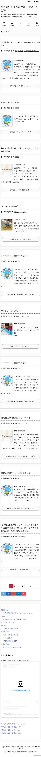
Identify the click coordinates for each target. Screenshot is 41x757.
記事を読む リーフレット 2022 (20, 132)
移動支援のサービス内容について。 (16, 473)
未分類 (17, 108)
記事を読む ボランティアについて (20, 346)
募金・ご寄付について (10, 635)
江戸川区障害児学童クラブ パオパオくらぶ (18, 613)
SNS (16, 51)
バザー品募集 (7, 638)
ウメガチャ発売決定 (10, 206)
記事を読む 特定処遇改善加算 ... (20, 190)
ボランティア (25, 316)
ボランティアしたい (8, 622)
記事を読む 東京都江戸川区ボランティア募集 (20, 456)
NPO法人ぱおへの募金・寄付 (11, 727)
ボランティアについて (11, 311)
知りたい (4, 625)
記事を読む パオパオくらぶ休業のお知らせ (20, 294)
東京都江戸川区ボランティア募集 (16, 418)
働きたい (4, 616)
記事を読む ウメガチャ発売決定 (20, 239)
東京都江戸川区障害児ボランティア (13, 724)
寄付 (25, 51)
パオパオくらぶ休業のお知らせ (15, 256)
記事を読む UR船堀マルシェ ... (20, 86)
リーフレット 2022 (10, 102)
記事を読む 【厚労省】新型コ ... (20, 569)
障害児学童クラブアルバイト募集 (14, 619)
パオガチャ (23, 212)
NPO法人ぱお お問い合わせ (11, 733)
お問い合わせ (5, 644)
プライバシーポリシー (10, 628)
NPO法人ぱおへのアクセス (12, 647)
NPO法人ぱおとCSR (10, 641)
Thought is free (32, 751)
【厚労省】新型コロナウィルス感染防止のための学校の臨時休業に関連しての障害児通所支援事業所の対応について (19, 528)
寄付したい (5, 632)
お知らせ (20, 51)
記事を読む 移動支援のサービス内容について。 (20, 508)
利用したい (5, 610)
